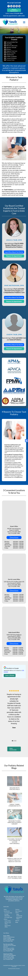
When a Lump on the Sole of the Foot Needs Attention (14, 861)
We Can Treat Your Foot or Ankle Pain (15, 878)
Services (17, 909)
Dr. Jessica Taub (8, 912)
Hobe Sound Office (7, 926)
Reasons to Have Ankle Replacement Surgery (15, 824)
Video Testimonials (13, 749)
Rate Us (17, 920)
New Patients (18, 911)
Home (5, 909)
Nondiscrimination (16, 968)
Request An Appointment (14, 256)
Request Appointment (14, 10)
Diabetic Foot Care (11, 51)
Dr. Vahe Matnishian (7, 915)
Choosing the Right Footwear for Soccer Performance (14, 843)
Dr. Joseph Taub (8, 917)
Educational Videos (19, 918)
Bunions (8, 49)
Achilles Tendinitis (11, 56)
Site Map (10, 968)
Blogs (16, 922)
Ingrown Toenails (11, 47)
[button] (12, 740)
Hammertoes (10, 54)
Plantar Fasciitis (10, 53)
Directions (14, 537)
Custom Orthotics (11, 58)
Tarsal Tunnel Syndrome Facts (15, 806)
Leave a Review (9, 675)
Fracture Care (10, 60)
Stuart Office (8, 921)
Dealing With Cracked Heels (14, 789)
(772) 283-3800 (18, 13)
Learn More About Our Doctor (14, 252)
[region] (14, 30)
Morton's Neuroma (11, 45)
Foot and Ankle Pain (12, 42)
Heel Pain (9, 44)
